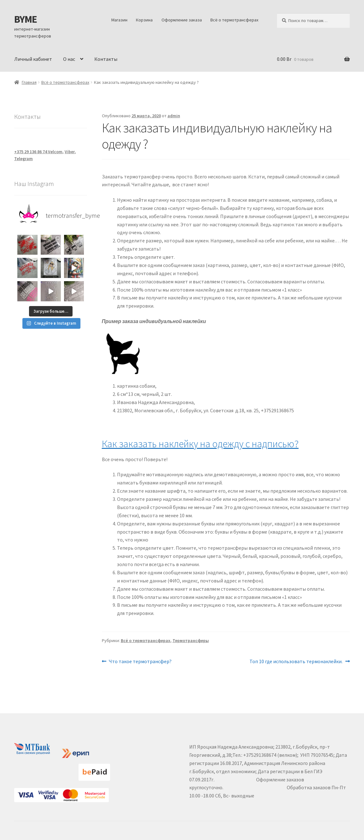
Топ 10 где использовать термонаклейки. (296, 662)
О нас (69, 59)
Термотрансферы (191, 640)
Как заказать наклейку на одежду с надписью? (200, 443)
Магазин (119, 20)
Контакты (105, 59)
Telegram (23, 158)
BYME (25, 19)
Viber (70, 151)
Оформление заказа (181, 20)
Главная (29, 82)
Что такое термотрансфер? (140, 662)
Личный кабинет (33, 59)
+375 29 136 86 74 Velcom (38, 151)
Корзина (144, 20)
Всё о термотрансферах (234, 20)
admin (173, 116)
